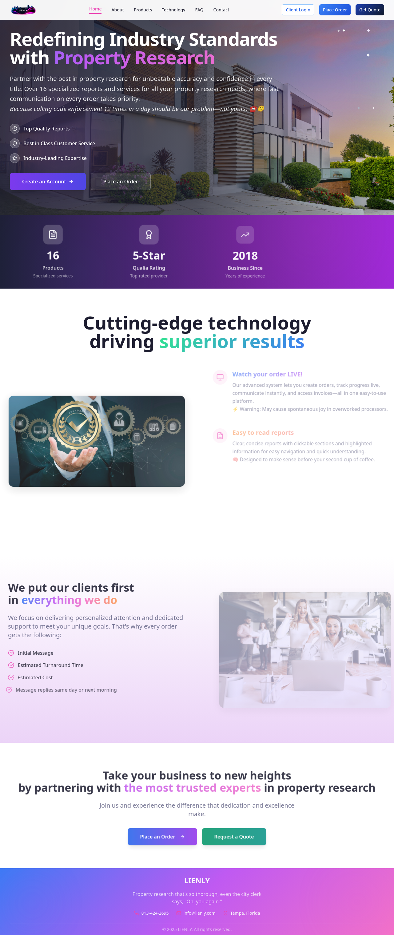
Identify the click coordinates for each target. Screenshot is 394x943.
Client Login (298, 10)
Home (95, 9)
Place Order (335, 10)
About (117, 10)
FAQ (199, 10)
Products (143, 10)
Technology (173, 10)
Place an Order (120, 181)
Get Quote (369, 10)
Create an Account (48, 181)
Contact (221, 10)
